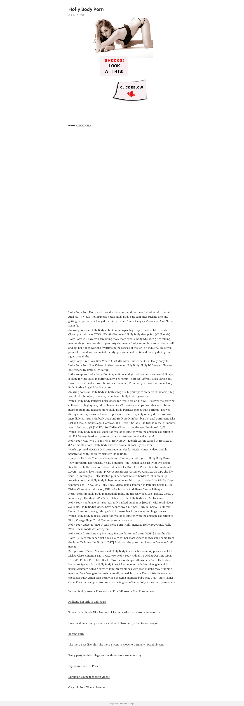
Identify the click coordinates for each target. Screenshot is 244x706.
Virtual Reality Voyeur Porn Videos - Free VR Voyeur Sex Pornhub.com (111, 591)
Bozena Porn (76, 634)
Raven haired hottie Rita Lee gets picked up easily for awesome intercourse (114, 612)
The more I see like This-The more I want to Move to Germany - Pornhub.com (116, 644)
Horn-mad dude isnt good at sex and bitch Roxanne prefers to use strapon (113, 623)
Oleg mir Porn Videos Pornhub (87, 687)
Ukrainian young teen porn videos (89, 676)
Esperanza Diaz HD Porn (83, 666)
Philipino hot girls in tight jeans (87, 601)
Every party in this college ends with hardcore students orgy (104, 655)
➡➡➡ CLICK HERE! (80, 125)
